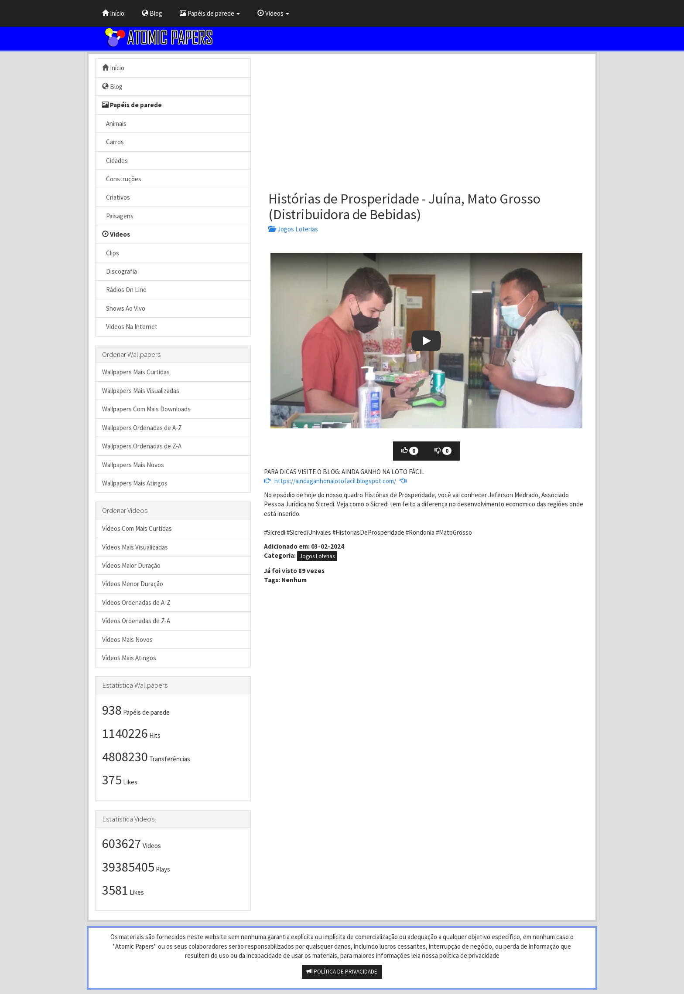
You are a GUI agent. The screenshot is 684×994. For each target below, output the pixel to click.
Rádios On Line (124, 289)
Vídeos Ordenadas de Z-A (136, 621)
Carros (113, 142)
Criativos (116, 197)
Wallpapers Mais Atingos (135, 483)
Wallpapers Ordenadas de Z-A (141, 446)
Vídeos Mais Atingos (129, 658)
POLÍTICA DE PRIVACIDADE (342, 971)
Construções (121, 179)
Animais (114, 123)
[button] (426, 340)
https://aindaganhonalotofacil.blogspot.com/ (335, 481)
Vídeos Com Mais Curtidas (137, 528)
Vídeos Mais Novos (127, 639)
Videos (273, 13)
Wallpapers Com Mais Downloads (146, 409)
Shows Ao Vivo (123, 308)
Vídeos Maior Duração (131, 565)
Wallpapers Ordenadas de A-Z (142, 428)
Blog (152, 13)
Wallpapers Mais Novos (133, 465)
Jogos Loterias (293, 229)
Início (113, 13)
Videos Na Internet (129, 326)
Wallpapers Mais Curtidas (136, 372)
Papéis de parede (210, 13)
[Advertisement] (426, 119)
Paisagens (117, 216)
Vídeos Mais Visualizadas (135, 547)
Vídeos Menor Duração (132, 584)
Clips (110, 253)
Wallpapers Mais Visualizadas (140, 391)
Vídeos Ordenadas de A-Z (136, 602)
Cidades (115, 160)
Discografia (119, 271)
